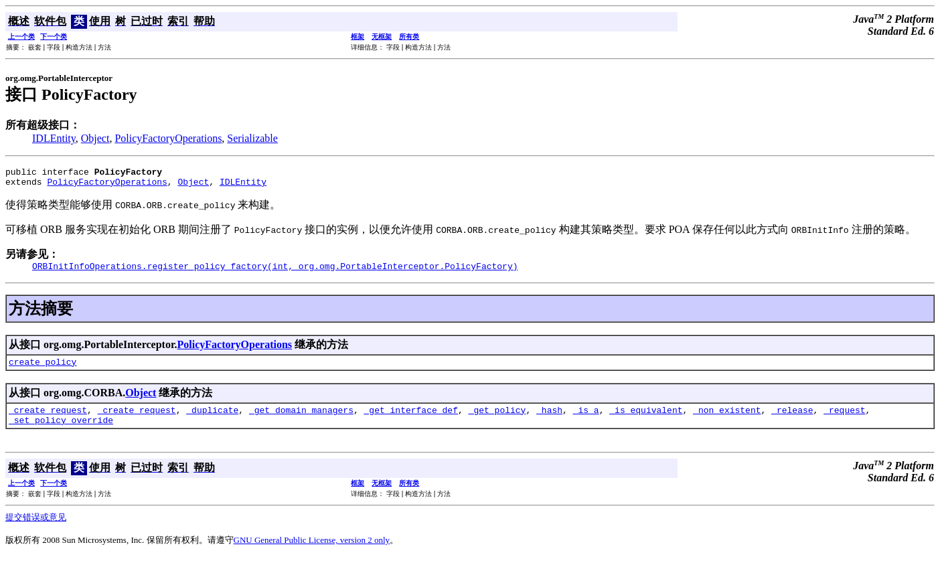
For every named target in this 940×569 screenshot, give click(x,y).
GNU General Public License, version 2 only (312, 552)
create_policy (42, 369)
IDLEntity (54, 138)
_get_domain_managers (301, 420)
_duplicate (212, 420)
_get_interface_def (411, 420)
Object (95, 138)
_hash (549, 420)
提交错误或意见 (35, 529)
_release (792, 420)
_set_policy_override (61, 432)
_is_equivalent (645, 420)
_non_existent (727, 420)
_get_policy (497, 420)
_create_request (48, 420)
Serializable (252, 138)
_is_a (586, 420)
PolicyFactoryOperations (168, 138)
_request (844, 420)
